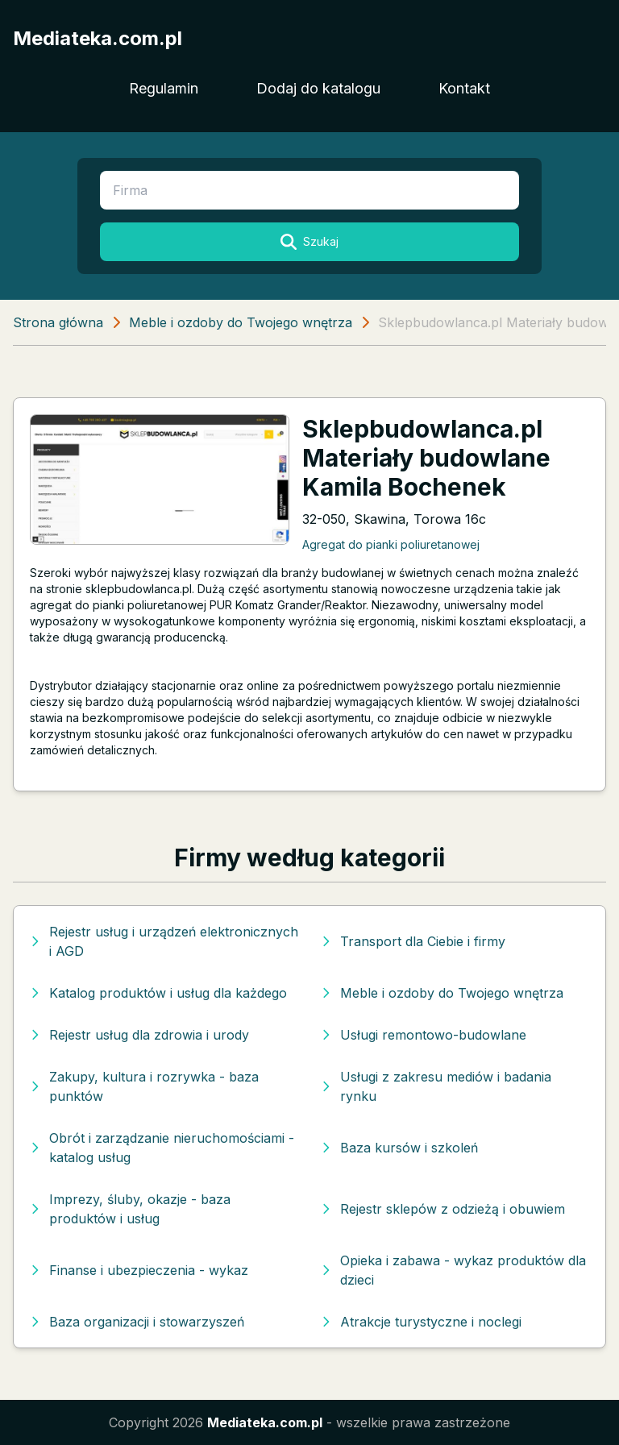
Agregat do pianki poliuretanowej (391, 544)
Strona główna (58, 322)
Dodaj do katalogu (318, 88)
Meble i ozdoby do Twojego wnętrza (240, 322)
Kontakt (464, 88)
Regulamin (163, 88)
